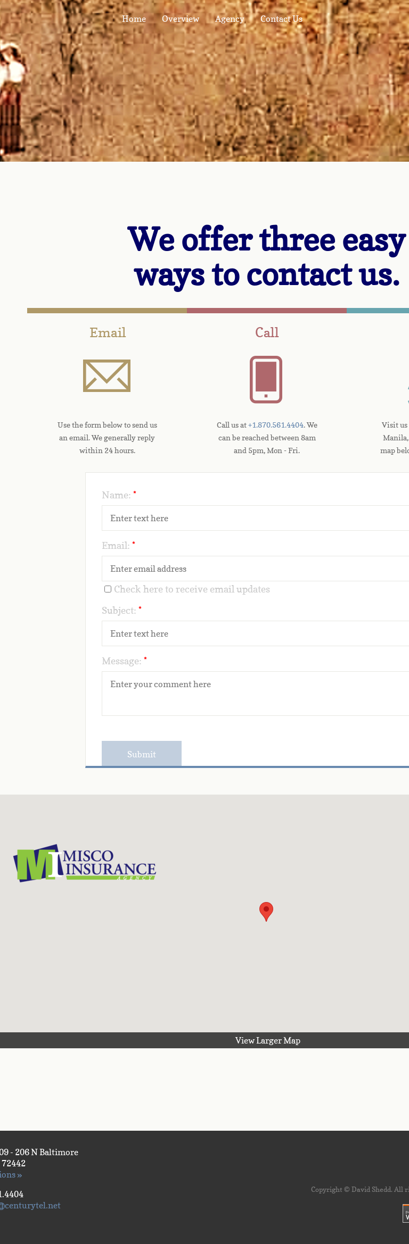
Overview (180, 18)
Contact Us (281, 18)
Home (134, 18)
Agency (229, 18)
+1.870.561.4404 (276, 424)
